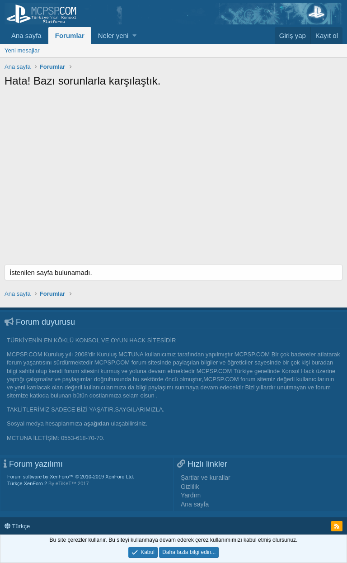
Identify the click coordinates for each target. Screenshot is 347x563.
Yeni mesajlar (22, 50)
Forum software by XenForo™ (70, 476)
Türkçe (17, 526)
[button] (134, 35)
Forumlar (69, 35)
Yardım (191, 495)
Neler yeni (113, 35)
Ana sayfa (26, 35)
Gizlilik (190, 486)
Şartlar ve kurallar (205, 477)
